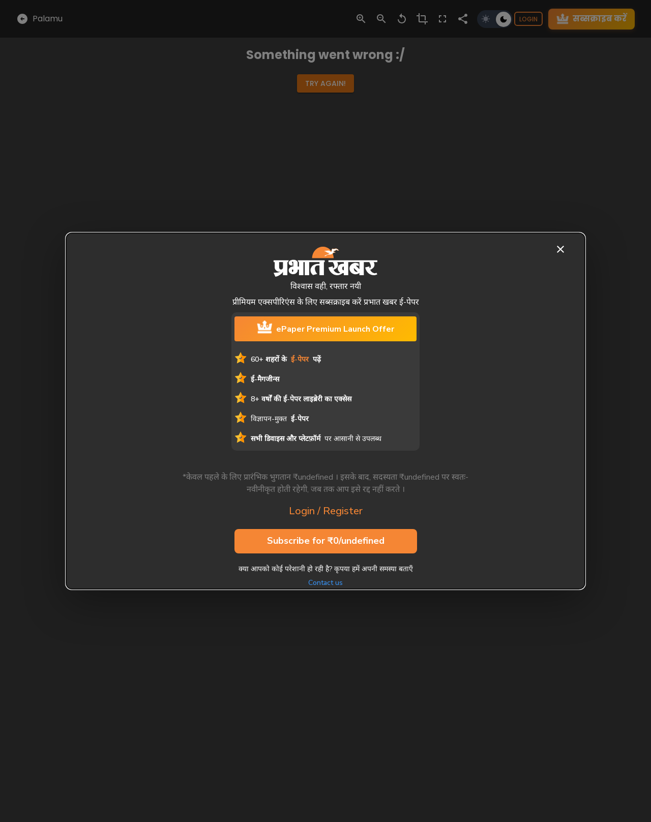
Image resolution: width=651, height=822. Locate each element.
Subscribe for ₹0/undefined (325, 541)
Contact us (325, 583)
